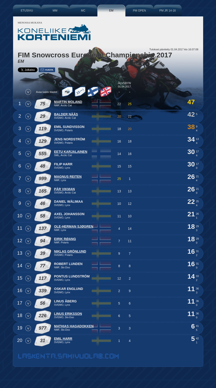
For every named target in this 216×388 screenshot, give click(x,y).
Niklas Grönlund (70, 251)
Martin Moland (68, 102)
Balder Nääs (66, 114)
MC (83, 10)
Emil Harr (63, 338)
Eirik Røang (65, 239)
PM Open (139, 10)
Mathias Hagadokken (74, 326)
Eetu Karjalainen (70, 152)
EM (111, 10)
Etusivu (27, 10)
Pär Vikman (64, 189)
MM (55, 10)
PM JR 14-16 (167, 10)
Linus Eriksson (68, 314)
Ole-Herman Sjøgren (73, 226)
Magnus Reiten (68, 176)
